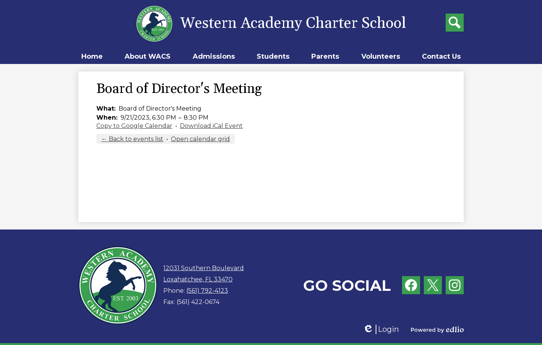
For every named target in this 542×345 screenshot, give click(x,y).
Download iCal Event (211, 125)
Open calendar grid (200, 139)
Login (381, 329)
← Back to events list (132, 139)
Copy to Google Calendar (134, 125)
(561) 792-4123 (207, 290)
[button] (148, 56)
